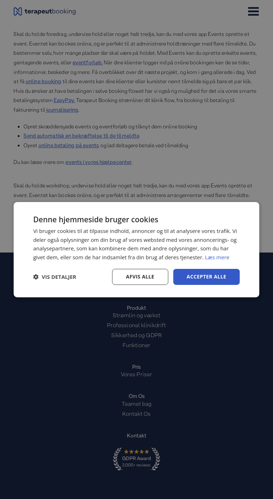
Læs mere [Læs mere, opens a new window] (217, 257)
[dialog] (136, 249)
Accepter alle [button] (206, 276)
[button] (54, 277)
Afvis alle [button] (140, 276)
